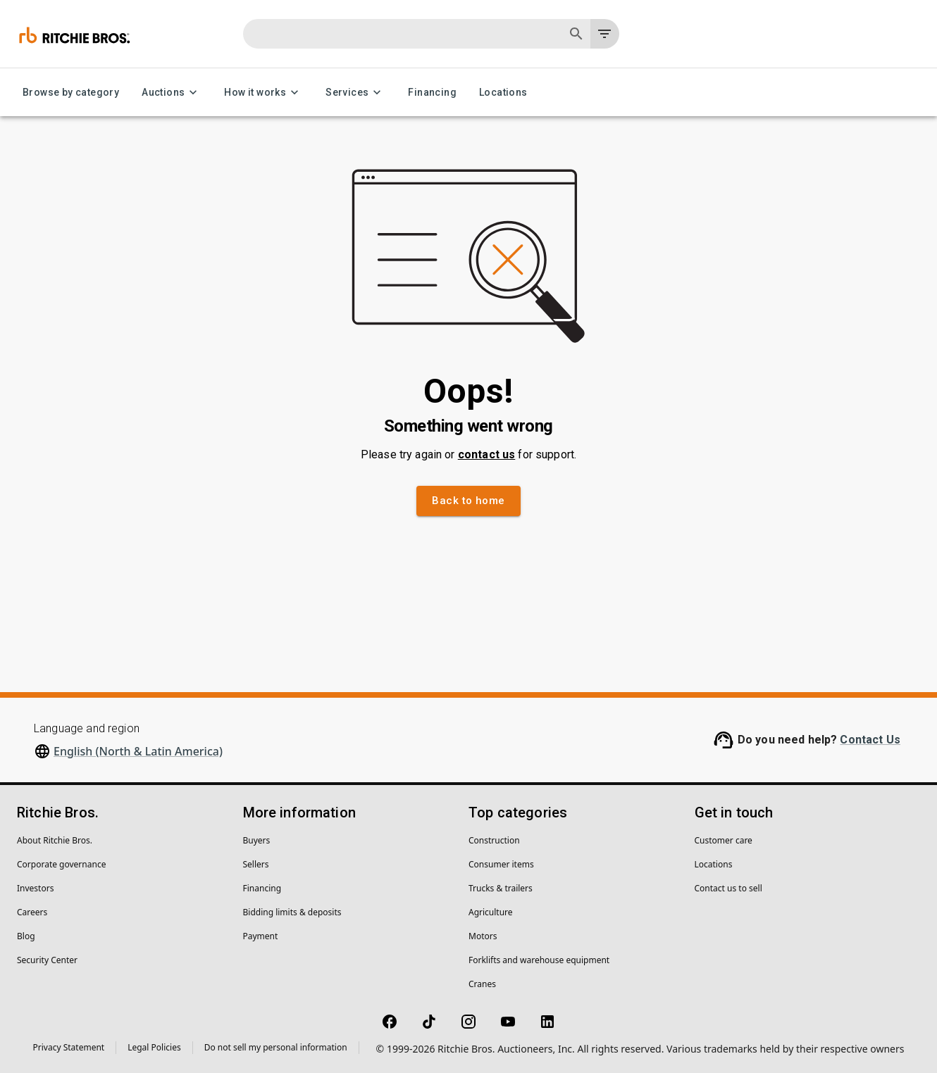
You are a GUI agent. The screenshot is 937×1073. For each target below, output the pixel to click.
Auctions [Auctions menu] (171, 93)
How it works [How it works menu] (263, 93)
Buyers (257, 840)
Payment (260, 936)
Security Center (47, 960)
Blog (26, 936)
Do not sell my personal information (275, 1047)
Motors (482, 936)
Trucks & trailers (500, 888)
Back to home (468, 500)
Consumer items (501, 864)
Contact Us (870, 739)
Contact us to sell (728, 888)
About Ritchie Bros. (54, 840)
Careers (32, 912)
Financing (432, 93)
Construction (494, 840)
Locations (503, 93)
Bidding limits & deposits (292, 912)
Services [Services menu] (355, 93)
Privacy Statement (69, 1047)
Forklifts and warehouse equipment (538, 960)
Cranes (482, 984)
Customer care (723, 840)
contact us (487, 454)
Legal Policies (154, 1047)
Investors (35, 888)
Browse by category (71, 93)
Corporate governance (61, 864)
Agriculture (490, 912)
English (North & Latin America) (138, 751)
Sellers (256, 864)
